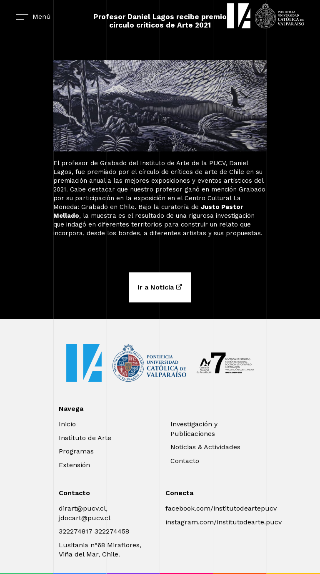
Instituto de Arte (85, 438)
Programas (76, 451)
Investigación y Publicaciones (194, 428)
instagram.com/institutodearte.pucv (223, 522)
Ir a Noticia (160, 287)
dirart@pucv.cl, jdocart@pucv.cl (84, 512)
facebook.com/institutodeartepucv (221, 508)
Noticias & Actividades (205, 447)
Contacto (184, 461)
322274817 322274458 (94, 531)
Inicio (67, 424)
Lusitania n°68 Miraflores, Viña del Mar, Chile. (100, 549)
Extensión (74, 465)
